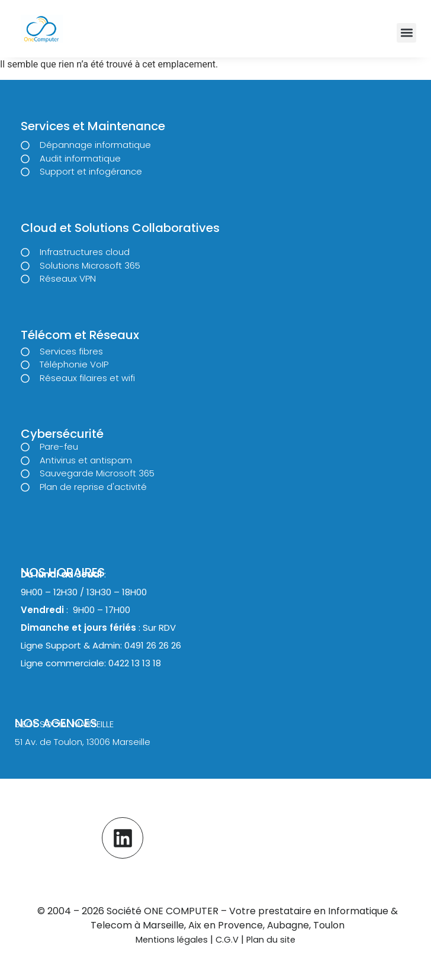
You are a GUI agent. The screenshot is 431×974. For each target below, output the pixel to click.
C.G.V (228, 940)
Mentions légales (172, 940)
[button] (406, 33)
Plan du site (270, 940)
